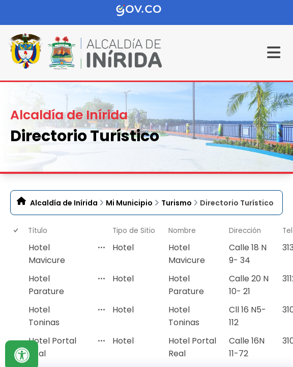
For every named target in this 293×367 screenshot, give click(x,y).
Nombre (182, 230)
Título (37, 230)
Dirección (245, 230)
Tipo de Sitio (133, 230)
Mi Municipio (129, 203)
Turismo (176, 203)
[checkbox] (15, 254)
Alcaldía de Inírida (64, 203)
